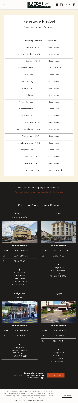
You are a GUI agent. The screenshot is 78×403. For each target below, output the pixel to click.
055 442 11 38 (21, 284)
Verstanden (67, 396)
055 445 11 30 (60, 361)
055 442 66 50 (60, 276)
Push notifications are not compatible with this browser (39, 192)
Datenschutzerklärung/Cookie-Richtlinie (29, 400)
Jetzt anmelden (56, 375)
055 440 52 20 (21, 356)
